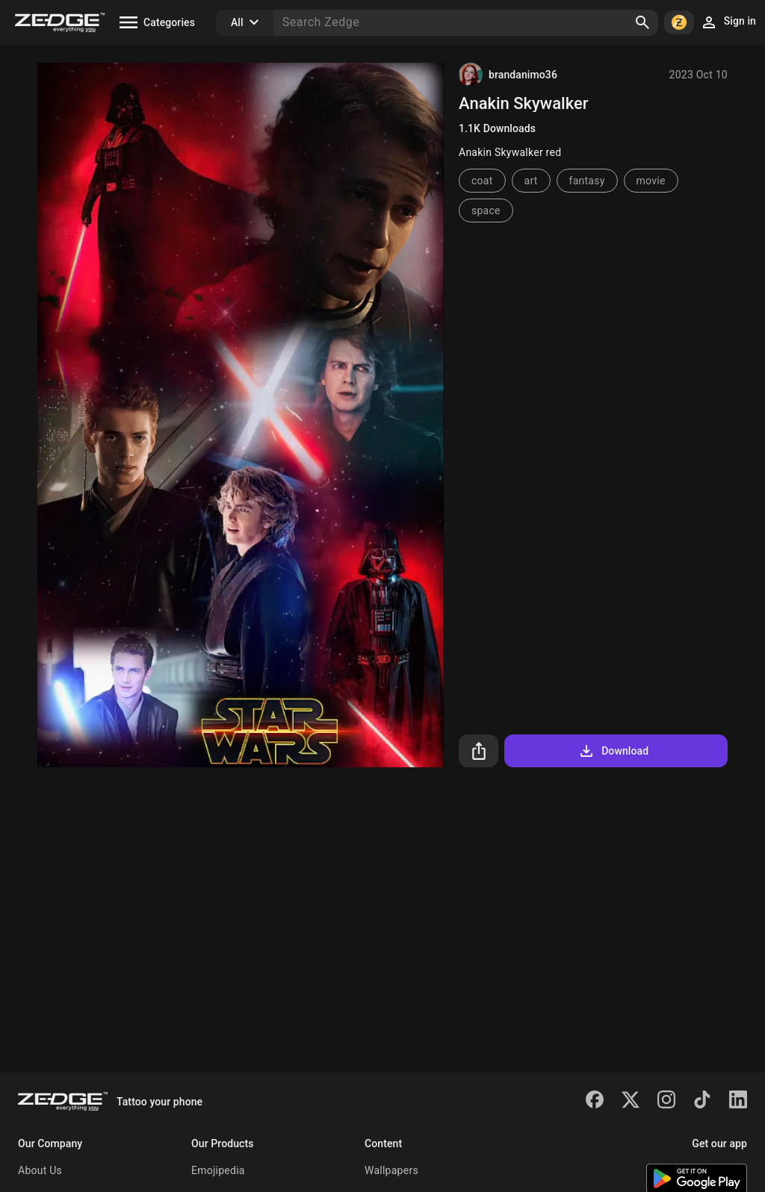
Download (612, 751)
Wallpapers (391, 1170)
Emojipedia (218, 1170)
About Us (40, 1170)
